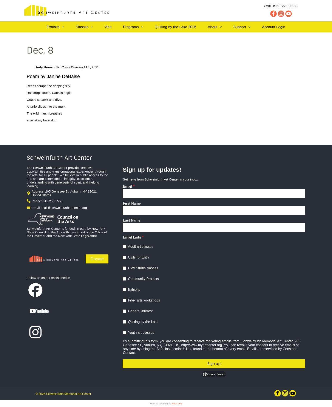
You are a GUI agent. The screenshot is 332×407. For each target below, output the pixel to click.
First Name (132, 203)
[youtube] (288, 14)
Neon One (177, 403)
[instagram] (281, 14)
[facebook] (273, 14)
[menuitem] (55, 27)
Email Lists (132, 237)
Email (127, 186)
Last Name (131, 220)
